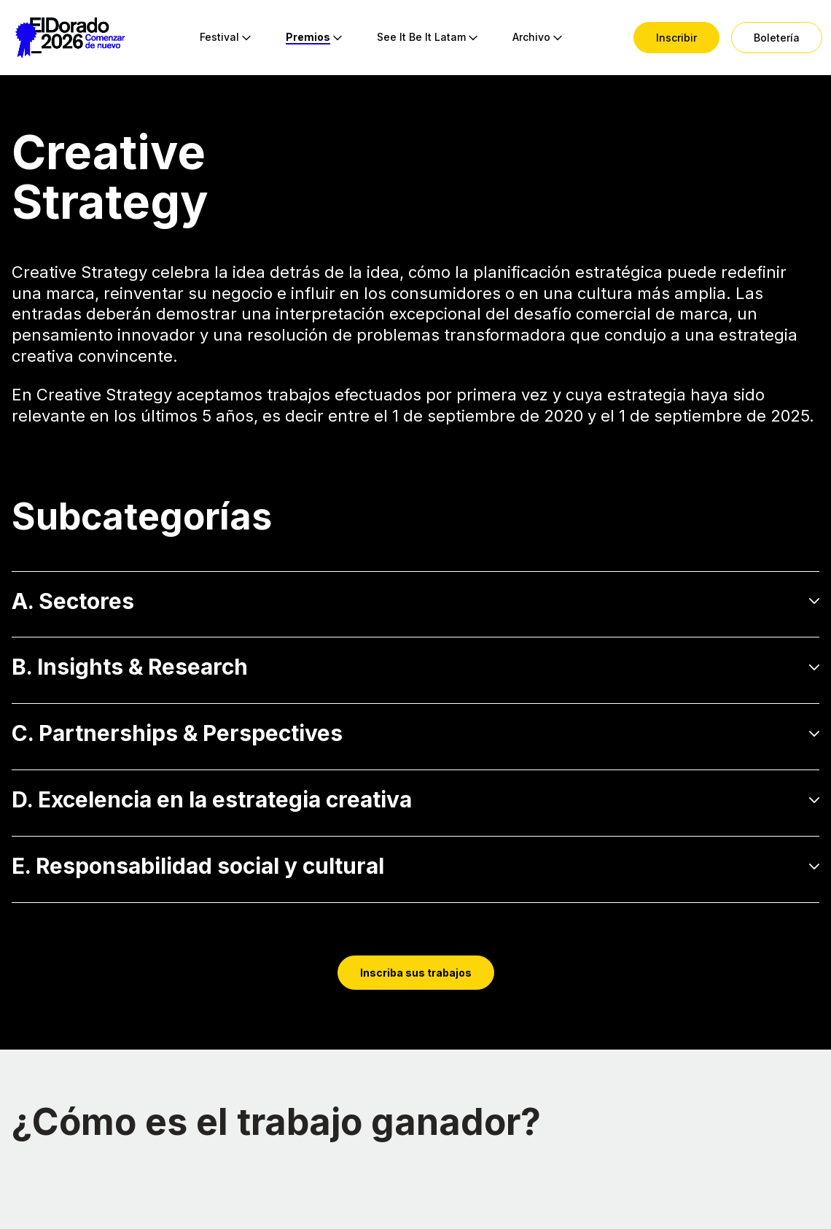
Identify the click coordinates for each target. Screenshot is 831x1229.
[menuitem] (219, 38)
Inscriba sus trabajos (416, 972)
